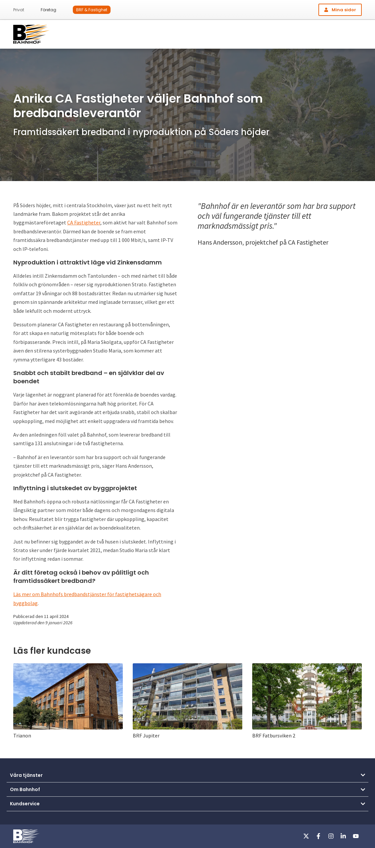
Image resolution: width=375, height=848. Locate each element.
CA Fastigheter (83, 222)
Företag (48, 10)
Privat (18, 10)
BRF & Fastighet (91, 10)
